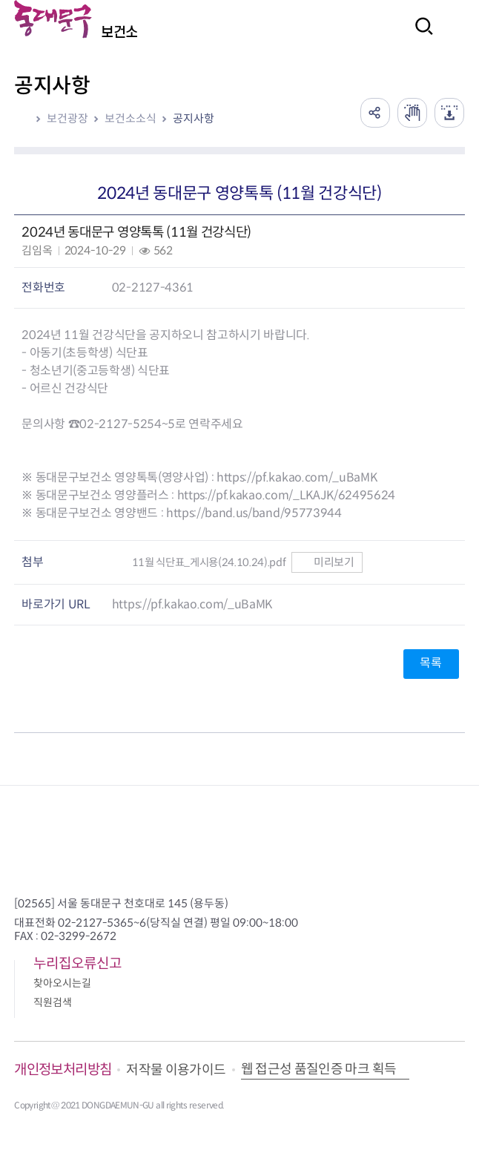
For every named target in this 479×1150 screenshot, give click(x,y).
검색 (419, 36)
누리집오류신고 (77, 963)
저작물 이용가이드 (175, 1070)
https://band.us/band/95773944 (254, 513)
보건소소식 (130, 118)
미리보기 (327, 562)
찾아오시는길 (62, 983)
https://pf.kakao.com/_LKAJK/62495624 (286, 495)
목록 (430, 663)
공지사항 (193, 118)
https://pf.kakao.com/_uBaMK (297, 477)
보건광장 (67, 118)
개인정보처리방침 (62, 1069)
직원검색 (52, 1002)
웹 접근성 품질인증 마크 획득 (319, 1069)
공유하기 (375, 113)
